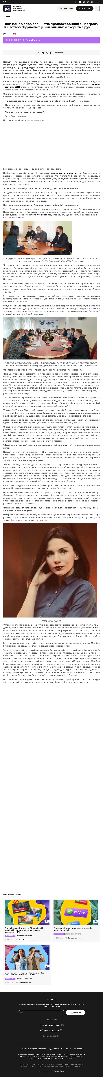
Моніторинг (9, 936)
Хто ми (68, 1049)
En (4, 2)
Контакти (78, 1049)
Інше (6, 33)
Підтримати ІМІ (66, 8)
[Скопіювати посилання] (57, 53)
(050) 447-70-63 (49, 1025)
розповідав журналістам (63, 173)
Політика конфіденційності (33, 1049)
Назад (7, 17)
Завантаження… (46, 782)
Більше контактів (51, 1036)
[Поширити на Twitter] (47, 53)
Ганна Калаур (33, 40)
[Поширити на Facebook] (39, 53)
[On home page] (14, 8)
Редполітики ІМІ (55, 1049)
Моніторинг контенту (24, 936)
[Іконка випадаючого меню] (97, 8)
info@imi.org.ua (49, 1030)
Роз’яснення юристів (73, 934)
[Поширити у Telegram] (43, 53)
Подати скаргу (85, 8)
